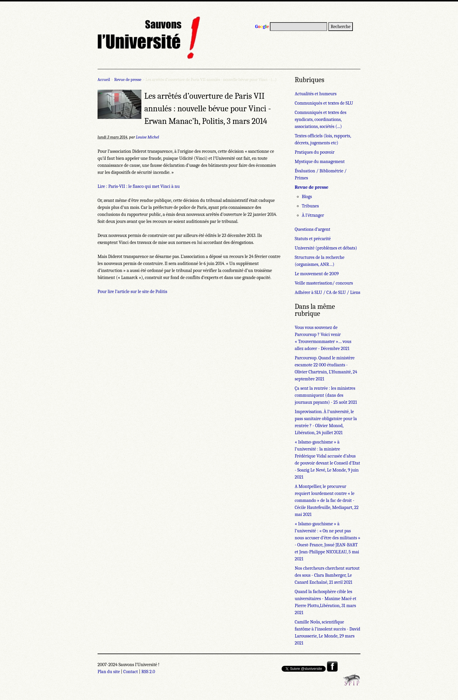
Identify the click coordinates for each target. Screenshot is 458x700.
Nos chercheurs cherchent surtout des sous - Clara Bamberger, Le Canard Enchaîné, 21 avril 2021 (327, 575)
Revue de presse (127, 79)
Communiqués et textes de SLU (324, 103)
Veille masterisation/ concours (324, 283)
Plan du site (109, 671)
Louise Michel (147, 137)
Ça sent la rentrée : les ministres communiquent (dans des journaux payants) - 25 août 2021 (326, 395)
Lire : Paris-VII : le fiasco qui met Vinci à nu (139, 186)
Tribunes (310, 206)
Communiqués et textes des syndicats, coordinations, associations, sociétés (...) (320, 119)
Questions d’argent (312, 229)
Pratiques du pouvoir (314, 152)
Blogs (307, 196)
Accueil (104, 79)
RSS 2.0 (148, 671)
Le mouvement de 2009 (317, 273)
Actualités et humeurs (315, 93)
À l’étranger (313, 215)
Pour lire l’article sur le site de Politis (132, 291)
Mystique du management (320, 161)
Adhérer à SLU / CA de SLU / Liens (327, 292)
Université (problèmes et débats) (326, 248)
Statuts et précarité (313, 238)
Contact (130, 671)
